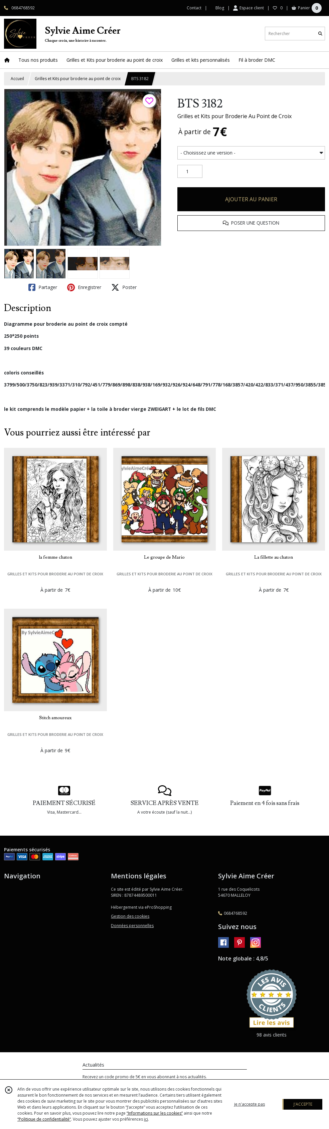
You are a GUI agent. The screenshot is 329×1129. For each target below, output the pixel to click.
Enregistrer (84, 287)
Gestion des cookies (130, 916)
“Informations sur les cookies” (155, 1113)
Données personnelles (132, 925)
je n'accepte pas (249, 1104)
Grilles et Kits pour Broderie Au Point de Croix (234, 116)
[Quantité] (189, 171)
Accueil (17, 78)
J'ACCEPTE (303, 1104)
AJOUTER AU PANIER (251, 199)
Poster (124, 287)
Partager (42, 287)
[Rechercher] (320, 33)
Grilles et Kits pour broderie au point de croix (78, 78)
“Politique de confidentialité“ (44, 1119)
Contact (194, 8)
